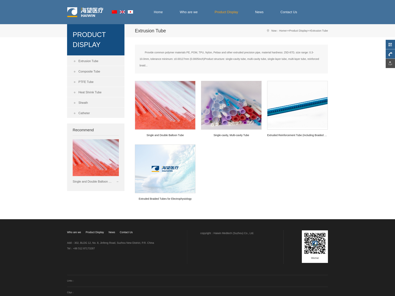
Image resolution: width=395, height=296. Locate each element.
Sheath (80, 103)
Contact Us (288, 12)
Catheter (81, 113)
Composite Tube (86, 72)
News (259, 12)
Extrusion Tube (85, 61)
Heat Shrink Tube (87, 92)
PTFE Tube (83, 82)
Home (158, 12)
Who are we (189, 12)
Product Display (226, 12)
